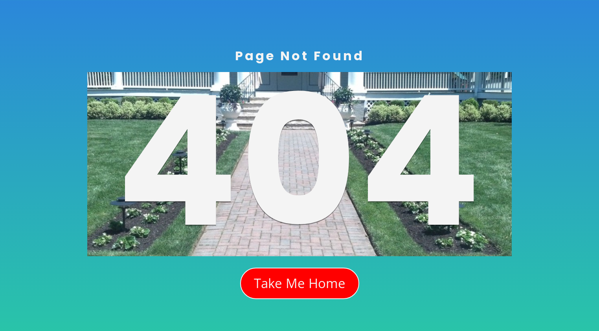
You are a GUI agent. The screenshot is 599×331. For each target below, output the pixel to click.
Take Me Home (299, 283)
